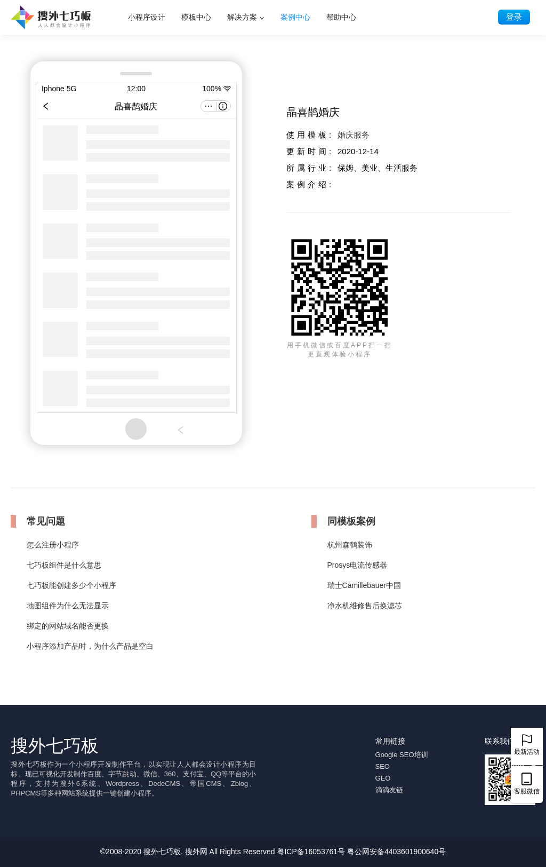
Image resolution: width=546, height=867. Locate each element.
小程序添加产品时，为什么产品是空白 (90, 646)
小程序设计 (146, 17)
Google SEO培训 (401, 755)
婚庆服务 (354, 134)
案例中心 (295, 17)
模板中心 (196, 17)
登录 (514, 16)
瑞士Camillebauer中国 (364, 585)
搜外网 (196, 851)
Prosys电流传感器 (357, 565)
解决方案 (242, 17)
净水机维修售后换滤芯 (364, 605)
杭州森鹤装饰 (349, 544)
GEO (383, 778)
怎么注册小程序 (53, 544)
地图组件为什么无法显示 (68, 605)
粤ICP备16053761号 (311, 851)
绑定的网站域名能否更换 (68, 626)
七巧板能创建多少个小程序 (71, 585)
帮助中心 (341, 17)
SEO (382, 766)
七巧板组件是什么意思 (64, 565)
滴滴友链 (389, 790)
